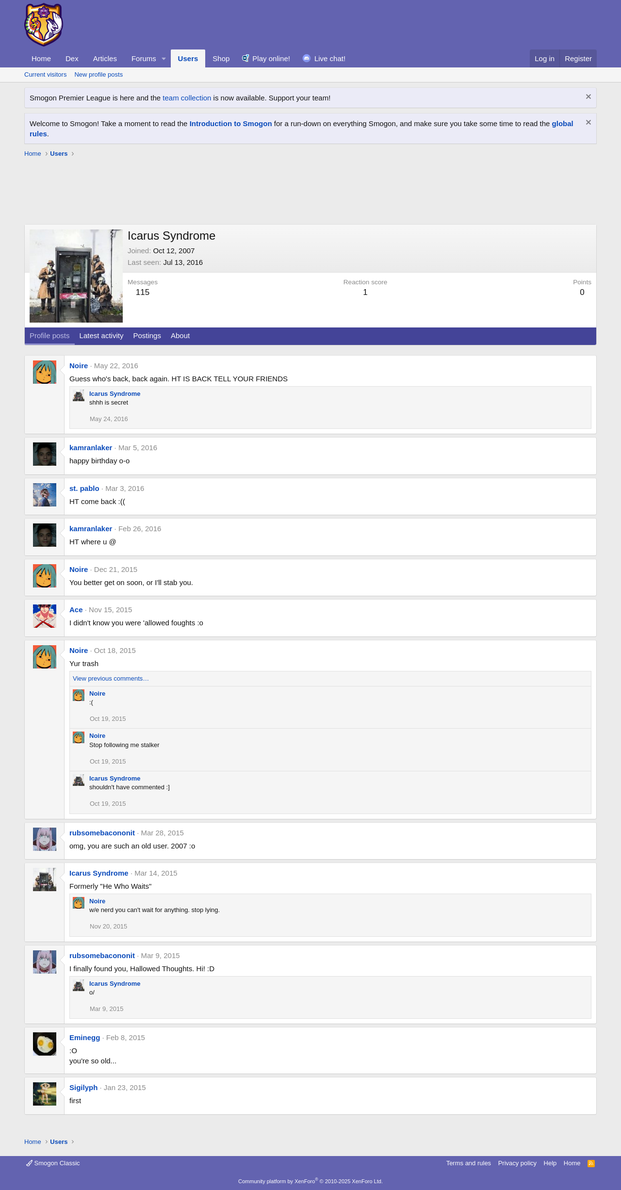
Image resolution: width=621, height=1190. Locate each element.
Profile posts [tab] (50, 335)
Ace (76, 609)
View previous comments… (111, 678)
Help (550, 1163)
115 (142, 292)
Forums (143, 58)
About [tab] (180, 335)
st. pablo (84, 488)
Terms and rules (468, 1163)
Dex (72, 58)
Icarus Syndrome (115, 393)
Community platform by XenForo (310, 1181)
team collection (187, 98)
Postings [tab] (147, 335)
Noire (78, 365)
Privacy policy (517, 1163)
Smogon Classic (53, 1163)
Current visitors (45, 74)
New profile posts (98, 74)
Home (41, 58)
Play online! (271, 58)
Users (188, 58)
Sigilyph (83, 1087)
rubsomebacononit (102, 833)
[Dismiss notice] (587, 98)
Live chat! (329, 58)
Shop (220, 58)
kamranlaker (90, 447)
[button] (164, 58)
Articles (105, 58)
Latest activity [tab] (102, 335)
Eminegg (84, 1037)
